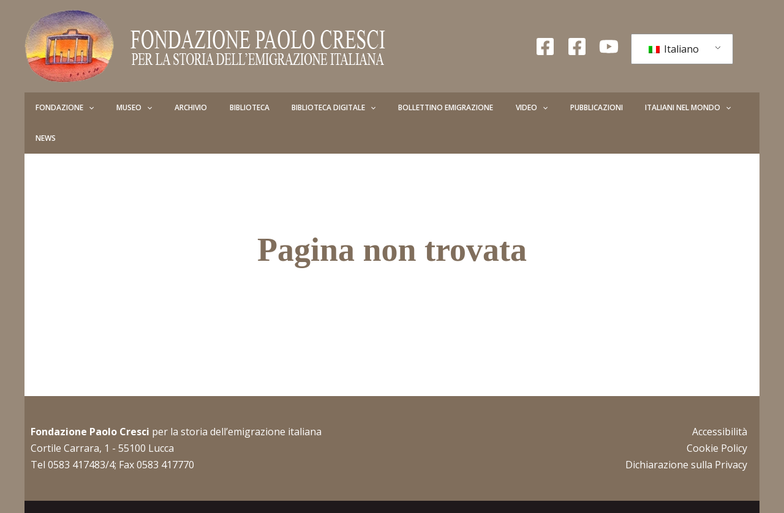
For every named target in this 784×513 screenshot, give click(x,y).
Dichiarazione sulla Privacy (686, 434)
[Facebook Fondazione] (545, 46)
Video (465, 107)
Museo (119, 107)
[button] (83, 107)
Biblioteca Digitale (288, 107)
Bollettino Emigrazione (389, 107)
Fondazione (60, 107)
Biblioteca (213, 107)
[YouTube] (609, 46)
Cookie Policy (717, 417)
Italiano (674, 49)
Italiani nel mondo (601, 107)
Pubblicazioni (520, 107)
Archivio (165, 107)
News (667, 107)
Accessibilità (719, 401)
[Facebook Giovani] (577, 46)
